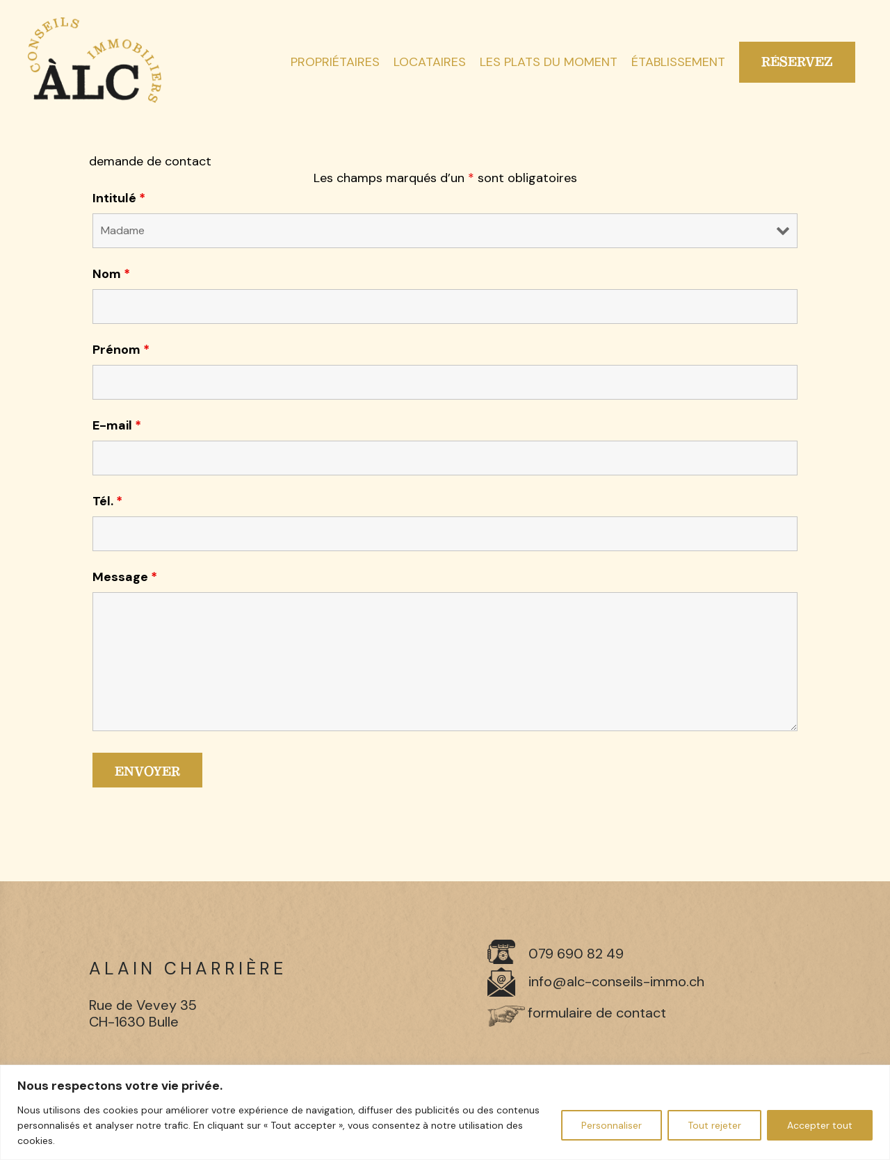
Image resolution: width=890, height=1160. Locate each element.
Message (124, 577)
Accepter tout (819, 1125)
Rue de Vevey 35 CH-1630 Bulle (143, 1013)
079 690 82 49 (576, 953)
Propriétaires (335, 62)
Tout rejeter (714, 1125)
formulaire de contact (597, 1013)
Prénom (120, 349)
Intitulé (118, 198)
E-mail (116, 425)
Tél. (107, 501)
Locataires (430, 62)
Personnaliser (611, 1125)
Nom (111, 274)
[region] (445, 1112)
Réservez (797, 62)
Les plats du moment (548, 62)
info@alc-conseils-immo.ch (616, 981)
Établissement (678, 62)
